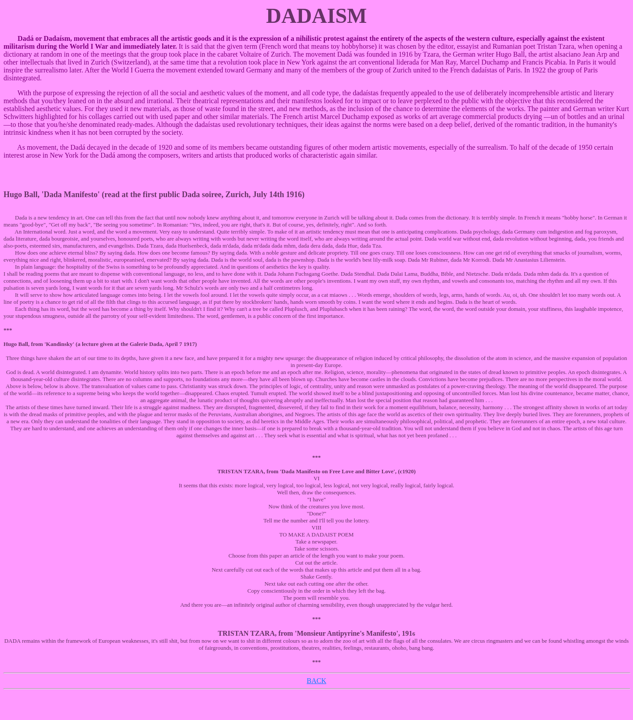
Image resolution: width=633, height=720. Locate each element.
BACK (316, 680)
